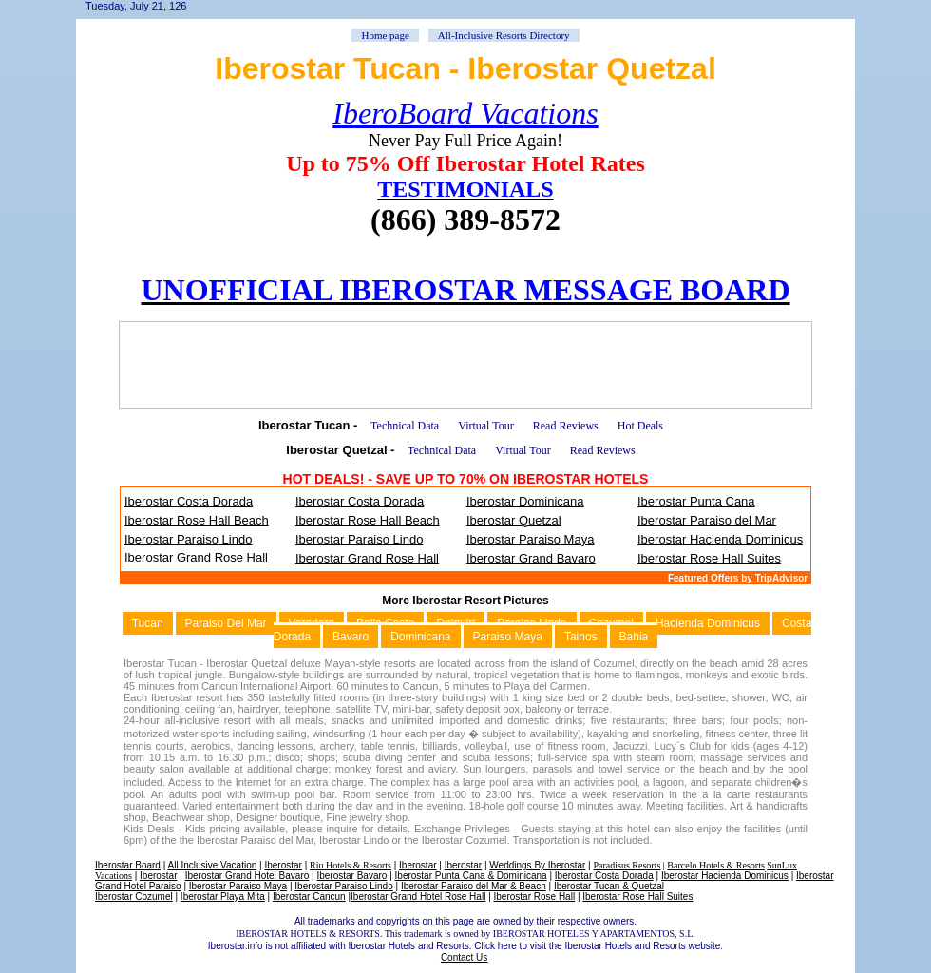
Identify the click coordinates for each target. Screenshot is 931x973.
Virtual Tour (486, 425)
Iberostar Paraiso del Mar (706, 520)
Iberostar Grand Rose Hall (196, 557)
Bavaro (350, 636)
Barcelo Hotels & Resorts (715, 865)
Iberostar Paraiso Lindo (188, 539)
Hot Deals (640, 425)
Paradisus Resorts (626, 865)
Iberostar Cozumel (134, 896)
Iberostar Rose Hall (535, 896)
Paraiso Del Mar (226, 623)
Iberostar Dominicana (525, 501)
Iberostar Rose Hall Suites (709, 558)
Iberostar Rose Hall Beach (196, 520)
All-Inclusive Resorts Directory (504, 35)
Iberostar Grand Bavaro (531, 558)
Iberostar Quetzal (513, 520)
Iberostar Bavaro (351, 875)
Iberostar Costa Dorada (188, 501)
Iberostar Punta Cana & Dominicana (471, 875)
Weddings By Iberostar (537, 865)
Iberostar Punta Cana (696, 501)
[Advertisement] (465, 365)
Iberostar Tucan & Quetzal (609, 886)
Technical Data (404, 425)
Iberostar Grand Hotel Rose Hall (418, 896)
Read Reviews (565, 425)
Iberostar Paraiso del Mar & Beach (473, 886)
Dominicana (420, 636)
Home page (384, 35)
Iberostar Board (128, 865)
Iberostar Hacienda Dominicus (720, 539)
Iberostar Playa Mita (222, 896)
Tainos (581, 636)
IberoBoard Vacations (465, 113)
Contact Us (464, 957)
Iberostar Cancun (309, 896)
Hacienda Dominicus (708, 623)
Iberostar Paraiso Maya (530, 539)
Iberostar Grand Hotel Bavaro (247, 875)
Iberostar (282, 865)
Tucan (147, 623)
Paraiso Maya (507, 636)
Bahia (634, 636)
